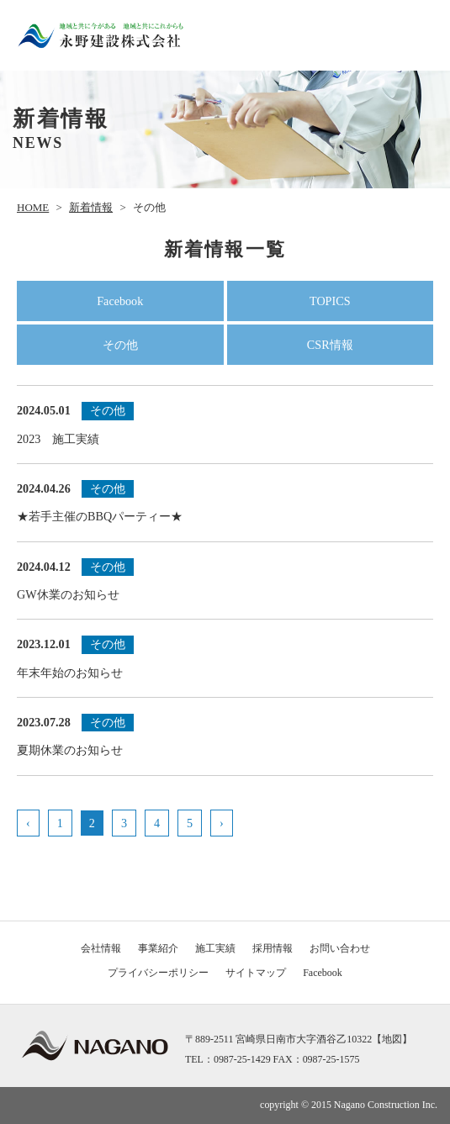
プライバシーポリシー (158, 973)
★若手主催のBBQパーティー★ (225, 500)
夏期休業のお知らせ (225, 733)
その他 (120, 344)
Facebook (120, 301)
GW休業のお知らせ (225, 578)
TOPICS (330, 301)
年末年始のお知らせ (225, 655)
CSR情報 (330, 344)
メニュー (415, 35)
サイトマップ (255, 973)
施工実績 (215, 948)
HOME (33, 207)
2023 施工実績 (225, 421)
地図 (392, 1039)
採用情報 (272, 948)
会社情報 (101, 948)
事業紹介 (158, 948)
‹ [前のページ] (28, 823)
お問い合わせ (340, 948)
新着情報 (91, 207)
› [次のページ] (222, 823)
